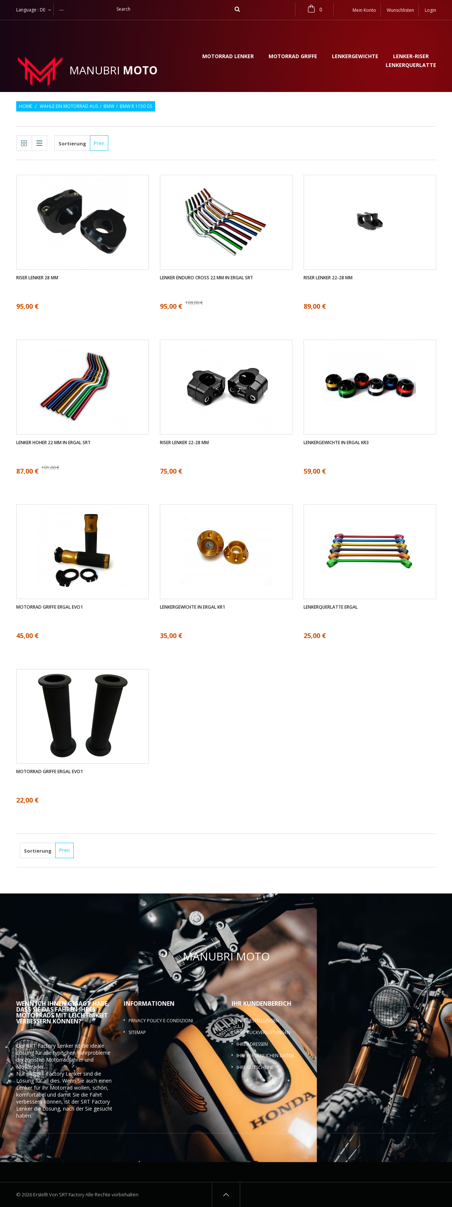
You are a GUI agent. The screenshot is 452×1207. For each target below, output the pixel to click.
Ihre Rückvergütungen (263, 1032)
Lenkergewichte (355, 57)
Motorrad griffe (293, 57)
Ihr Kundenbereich (261, 1003)
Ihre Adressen (252, 1044)
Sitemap (137, 1032)
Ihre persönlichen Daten (265, 1055)
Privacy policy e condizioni (161, 1020)
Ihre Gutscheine (254, 1067)
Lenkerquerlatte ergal (331, 607)
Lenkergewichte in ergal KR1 (192, 607)
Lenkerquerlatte (411, 65)
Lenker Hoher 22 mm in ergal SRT (53, 443)
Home (25, 106)
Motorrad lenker (228, 57)
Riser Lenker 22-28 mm (328, 278)
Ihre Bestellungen (257, 1020)
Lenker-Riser (411, 57)
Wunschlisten (400, 10)
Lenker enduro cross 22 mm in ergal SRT (206, 278)
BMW (109, 106)
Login (430, 10)
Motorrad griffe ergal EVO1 (49, 607)
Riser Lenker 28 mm (37, 278)
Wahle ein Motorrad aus (69, 106)
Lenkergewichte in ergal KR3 (336, 443)
